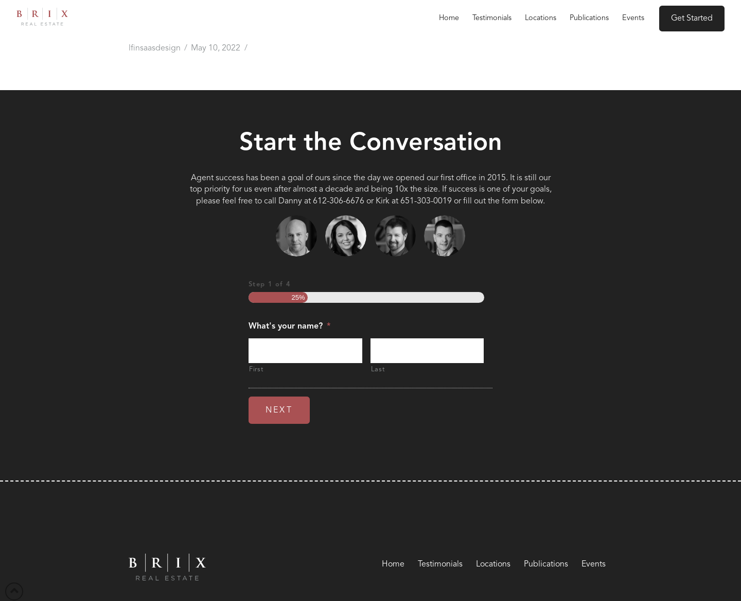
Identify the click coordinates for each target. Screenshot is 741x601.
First (256, 369)
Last (378, 369)
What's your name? (289, 326)
